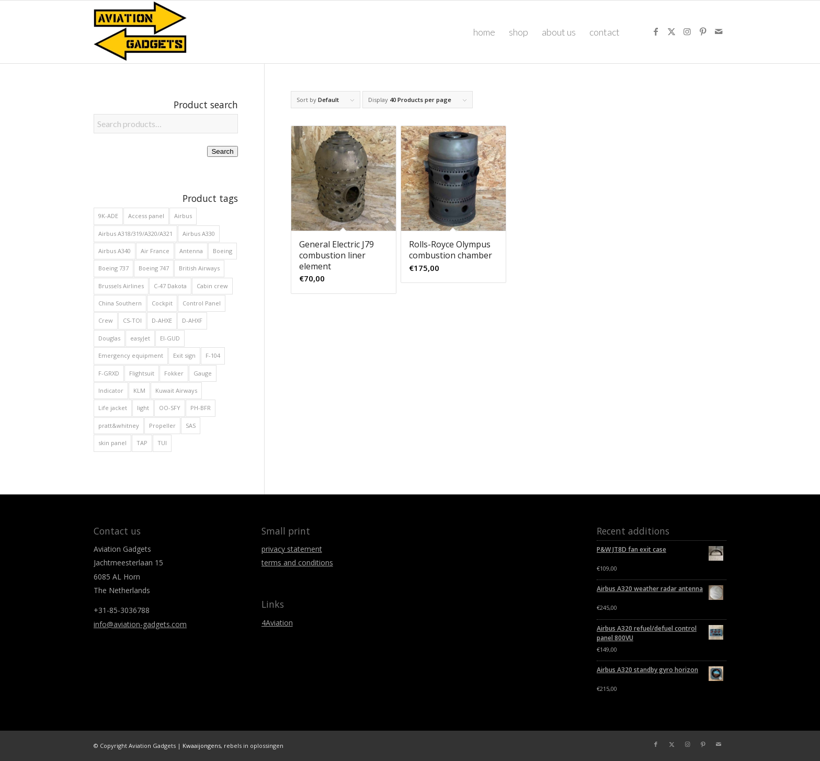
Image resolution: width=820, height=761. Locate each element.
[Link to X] (671, 31)
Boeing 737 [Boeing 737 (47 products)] (113, 268)
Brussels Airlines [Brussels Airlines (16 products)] (121, 286)
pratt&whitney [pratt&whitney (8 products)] (118, 425)
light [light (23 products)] (143, 408)
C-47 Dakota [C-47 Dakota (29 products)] (170, 286)
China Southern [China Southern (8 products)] (120, 303)
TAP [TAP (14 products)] (141, 443)
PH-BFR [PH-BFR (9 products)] (200, 408)
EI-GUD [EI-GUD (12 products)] (170, 338)
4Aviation (277, 623)
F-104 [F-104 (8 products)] (213, 355)
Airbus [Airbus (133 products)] (183, 216)
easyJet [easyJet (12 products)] (140, 338)
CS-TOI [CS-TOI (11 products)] (132, 320)
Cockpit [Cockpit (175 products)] (162, 303)
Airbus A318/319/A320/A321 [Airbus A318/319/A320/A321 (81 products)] (135, 233)
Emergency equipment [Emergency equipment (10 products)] (130, 355)
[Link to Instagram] (687, 31)
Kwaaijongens (202, 745)
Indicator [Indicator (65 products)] (110, 390)
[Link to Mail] (718, 31)
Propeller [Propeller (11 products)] (162, 425)
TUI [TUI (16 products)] (162, 443)
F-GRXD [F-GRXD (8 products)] (108, 373)
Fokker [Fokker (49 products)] (174, 373)
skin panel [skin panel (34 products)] (112, 443)
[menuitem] (484, 32)
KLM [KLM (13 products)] (139, 390)
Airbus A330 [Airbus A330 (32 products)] (199, 233)
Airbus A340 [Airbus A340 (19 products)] (114, 251)
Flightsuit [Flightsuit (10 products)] (141, 373)
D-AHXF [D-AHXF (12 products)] (192, 320)
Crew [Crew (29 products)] (105, 320)
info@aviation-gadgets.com (140, 624)
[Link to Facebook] (656, 31)
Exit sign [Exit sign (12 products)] (184, 355)
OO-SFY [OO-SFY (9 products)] (169, 408)
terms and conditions (297, 562)
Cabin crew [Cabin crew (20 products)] (212, 286)
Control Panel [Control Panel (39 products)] (202, 303)
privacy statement (291, 549)
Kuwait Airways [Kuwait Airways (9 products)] (176, 390)
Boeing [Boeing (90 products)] (222, 251)
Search (222, 151)
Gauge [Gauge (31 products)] (202, 373)
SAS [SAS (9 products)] (191, 425)
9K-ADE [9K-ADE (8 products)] (108, 216)
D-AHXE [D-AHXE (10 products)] (162, 320)
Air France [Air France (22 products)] (155, 251)
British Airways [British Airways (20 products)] (199, 268)
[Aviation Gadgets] (140, 32)
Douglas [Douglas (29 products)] (109, 338)
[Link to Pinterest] (703, 31)
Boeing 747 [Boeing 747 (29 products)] (154, 268)
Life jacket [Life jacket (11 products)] (112, 408)
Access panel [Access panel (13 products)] (146, 216)
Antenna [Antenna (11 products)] (191, 251)
